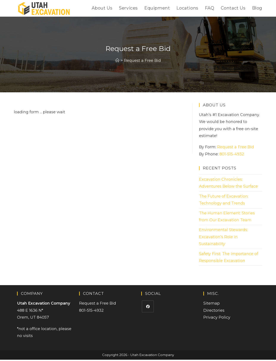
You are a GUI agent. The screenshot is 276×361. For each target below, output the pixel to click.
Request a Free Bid (142, 61)
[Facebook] (148, 308)
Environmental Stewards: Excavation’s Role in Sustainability (223, 238)
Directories (213, 311)
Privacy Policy (216, 318)
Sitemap (211, 304)
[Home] (117, 61)
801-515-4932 (232, 155)
